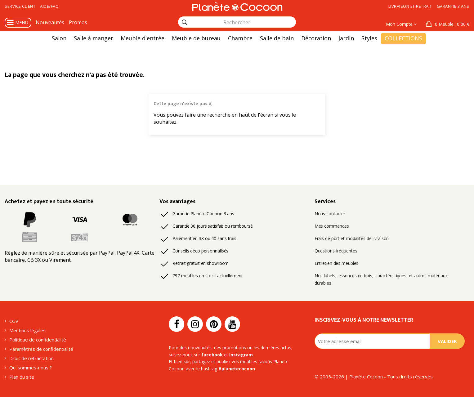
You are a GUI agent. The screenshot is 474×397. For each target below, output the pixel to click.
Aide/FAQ (49, 6)
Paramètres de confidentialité (41, 349)
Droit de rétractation (31, 358)
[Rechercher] (184, 22)
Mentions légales (27, 330)
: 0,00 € (451, 24)
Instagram (241, 355)
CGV (13, 321)
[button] (447, 24)
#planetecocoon (236, 369)
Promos (78, 22)
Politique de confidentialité (37, 340)
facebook (212, 355)
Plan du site (21, 377)
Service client (20, 6)
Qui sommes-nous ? (30, 367)
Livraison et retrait (410, 6)
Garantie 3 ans (453, 6)
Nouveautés (50, 22)
